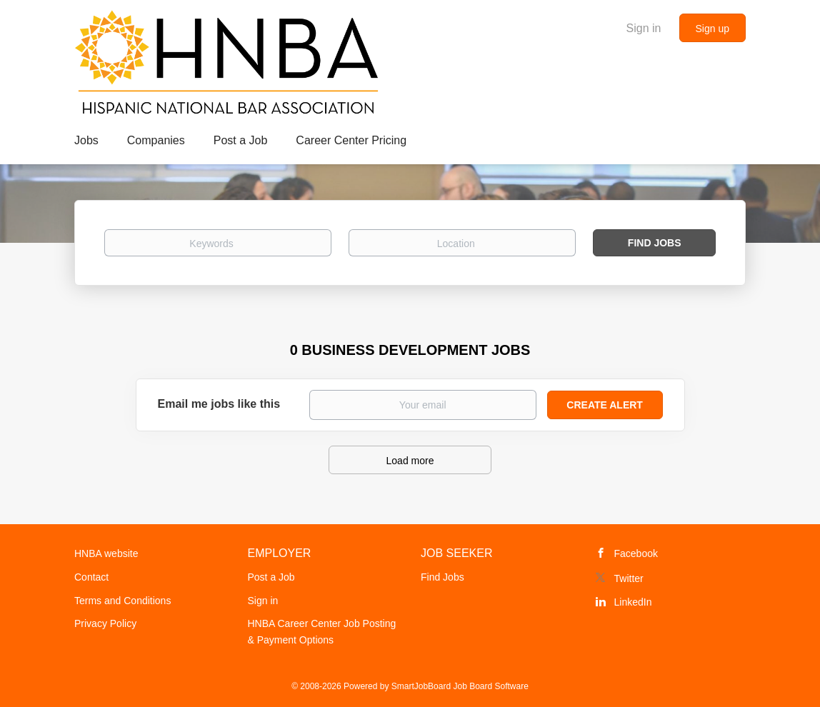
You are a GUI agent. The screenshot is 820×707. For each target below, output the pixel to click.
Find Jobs (654, 243)
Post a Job (271, 577)
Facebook (636, 553)
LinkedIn (633, 602)
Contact (91, 577)
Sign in (643, 28)
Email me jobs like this (219, 404)
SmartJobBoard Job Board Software (460, 686)
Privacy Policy (105, 623)
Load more (410, 460)
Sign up (712, 28)
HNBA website (106, 553)
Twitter (629, 578)
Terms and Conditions (122, 600)
